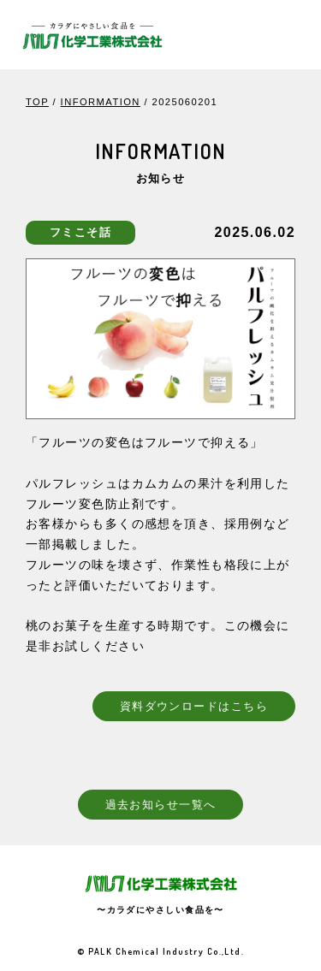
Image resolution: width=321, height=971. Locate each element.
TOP (37, 102)
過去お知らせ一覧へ (161, 804)
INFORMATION (100, 102)
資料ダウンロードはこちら (194, 706)
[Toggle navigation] (284, 34)
